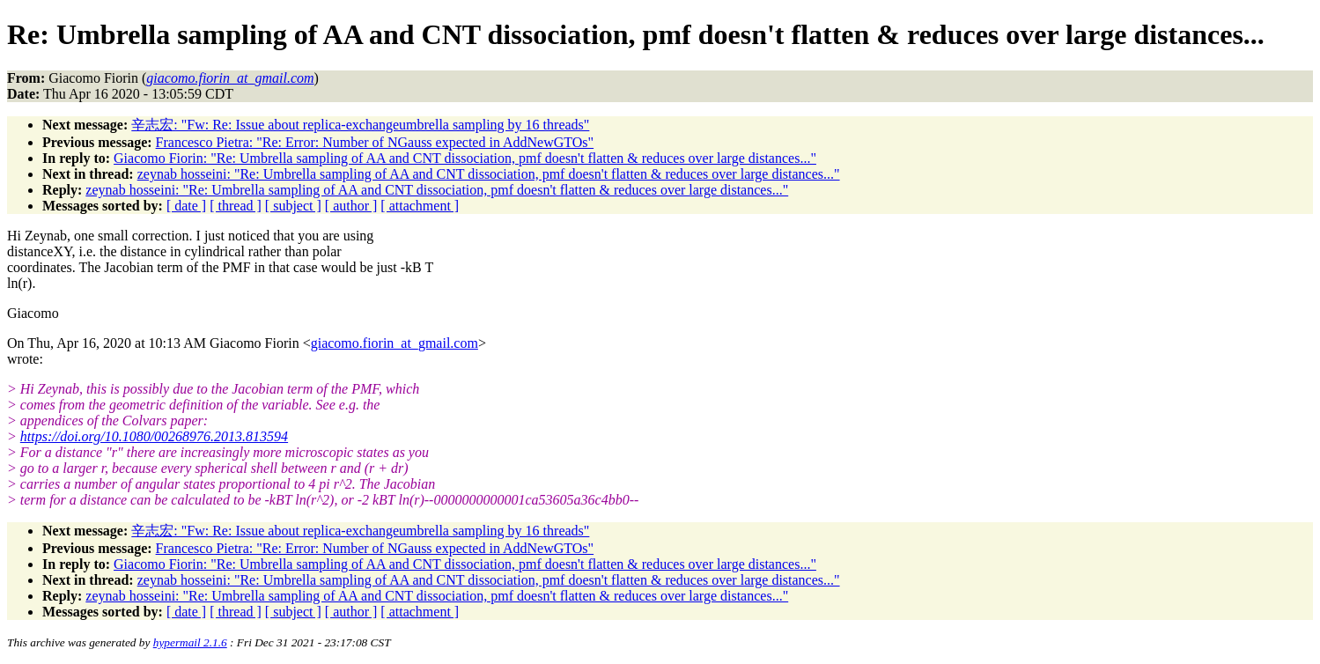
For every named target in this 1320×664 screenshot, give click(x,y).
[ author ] (351, 205)
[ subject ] (293, 205)
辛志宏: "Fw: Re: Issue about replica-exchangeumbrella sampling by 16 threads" (360, 124)
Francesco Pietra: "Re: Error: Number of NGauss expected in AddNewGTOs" (375, 142)
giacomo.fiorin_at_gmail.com (394, 343)
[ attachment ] (419, 205)
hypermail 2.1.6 (190, 642)
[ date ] (186, 205)
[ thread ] (236, 205)
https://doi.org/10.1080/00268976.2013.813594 (154, 436)
